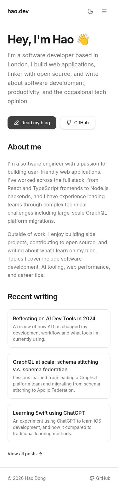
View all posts (25, 453)
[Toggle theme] (90, 11)
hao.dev (18, 11)
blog (90, 250)
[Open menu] (104, 11)
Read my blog (32, 122)
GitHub (78, 122)
